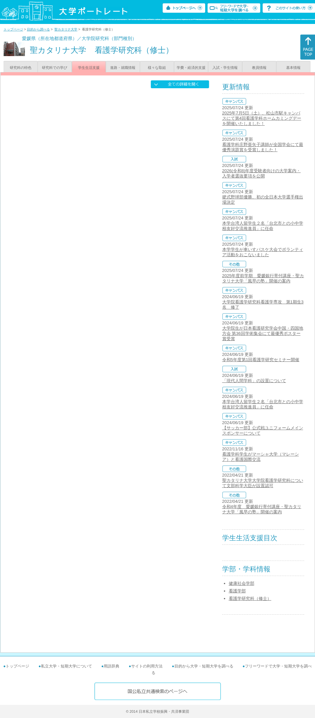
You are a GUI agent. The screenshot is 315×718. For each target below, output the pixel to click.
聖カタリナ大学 (65, 29)
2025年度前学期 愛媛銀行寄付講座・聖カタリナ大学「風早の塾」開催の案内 (263, 278)
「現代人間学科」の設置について (254, 380)
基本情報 (293, 68)
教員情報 (259, 68)
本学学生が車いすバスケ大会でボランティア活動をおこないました (262, 252)
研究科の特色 (20, 68)
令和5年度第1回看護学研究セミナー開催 (260, 359)
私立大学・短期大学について (66, 666)
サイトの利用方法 (147, 666)
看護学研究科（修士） (250, 598)
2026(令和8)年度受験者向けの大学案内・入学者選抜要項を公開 (261, 173)
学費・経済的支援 (191, 68)
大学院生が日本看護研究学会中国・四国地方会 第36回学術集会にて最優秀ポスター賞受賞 (262, 333)
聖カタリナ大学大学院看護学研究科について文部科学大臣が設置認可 (262, 483)
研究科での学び (54, 68)
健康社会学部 (241, 583)
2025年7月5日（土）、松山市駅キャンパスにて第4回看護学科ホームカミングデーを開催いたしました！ (261, 118)
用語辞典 (111, 666)
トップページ (13, 29)
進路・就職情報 (122, 68)
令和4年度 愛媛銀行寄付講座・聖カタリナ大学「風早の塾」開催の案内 (261, 509)
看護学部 (237, 590)
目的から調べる (38, 29)
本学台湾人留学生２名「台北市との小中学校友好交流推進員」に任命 (262, 226)
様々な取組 (157, 68)
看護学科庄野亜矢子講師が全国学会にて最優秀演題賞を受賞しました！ (262, 147)
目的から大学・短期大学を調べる (203, 666)
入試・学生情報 (225, 68)
